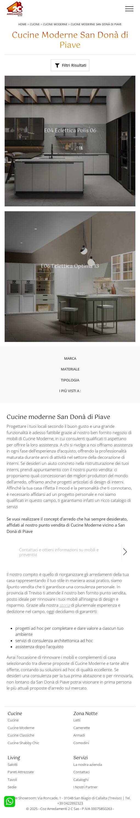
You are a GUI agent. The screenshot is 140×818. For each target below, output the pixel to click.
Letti (76, 720)
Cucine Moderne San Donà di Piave (96, 24)
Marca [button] (70, 358)
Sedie (12, 787)
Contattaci (81, 771)
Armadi (79, 735)
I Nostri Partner (85, 787)
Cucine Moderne (55, 24)
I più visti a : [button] (70, 390)
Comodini (81, 742)
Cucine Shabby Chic (23, 742)
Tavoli (12, 779)
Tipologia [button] (70, 380)
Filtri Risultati (70, 65)
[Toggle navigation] (129, 9)
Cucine (35, 24)
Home (22, 24)
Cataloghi (80, 779)
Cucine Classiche (21, 735)
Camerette (81, 727)
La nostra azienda (87, 764)
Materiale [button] (70, 369)
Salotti (13, 764)
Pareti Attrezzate (21, 771)
